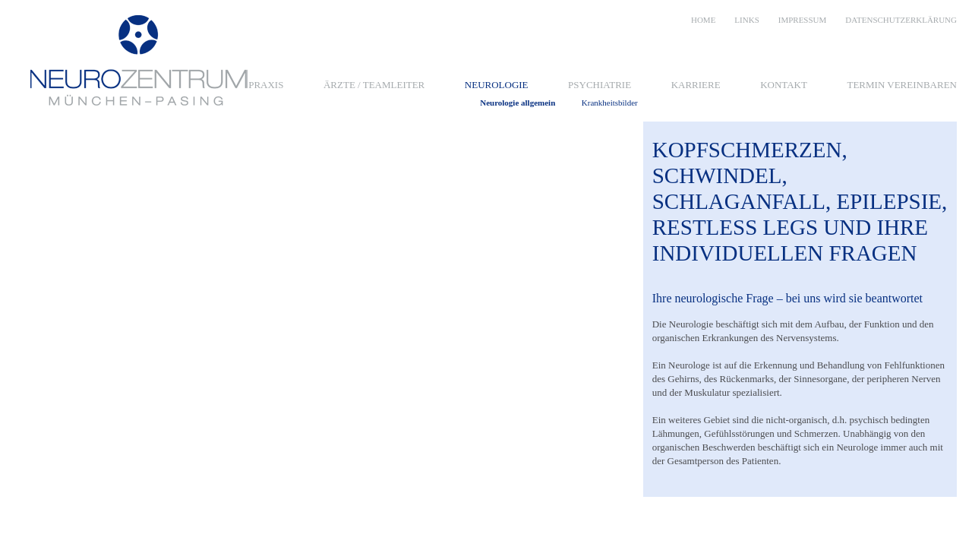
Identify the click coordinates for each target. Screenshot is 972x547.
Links (746, 19)
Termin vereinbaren (902, 85)
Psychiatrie (599, 85)
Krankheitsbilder (610, 103)
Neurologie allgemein (517, 103)
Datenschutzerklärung (901, 19)
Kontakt (783, 85)
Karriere (696, 85)
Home (703, 19)
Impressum (802, 19)
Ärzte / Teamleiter (373, 85)
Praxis (265, 85)
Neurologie (497, 85)
